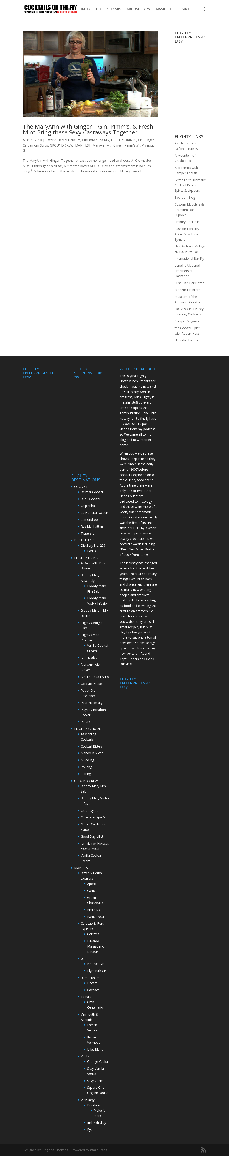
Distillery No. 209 (93, 545)
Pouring (86, 767)
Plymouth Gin (97, 971)
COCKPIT (81, 486)
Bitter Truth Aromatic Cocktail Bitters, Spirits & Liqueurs (190, 185)
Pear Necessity (91, 703)
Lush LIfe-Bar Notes (189, 283)
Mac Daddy (89, 657)
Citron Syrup (89, 810)
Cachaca (93, 990)
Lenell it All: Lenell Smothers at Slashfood (187, 270)
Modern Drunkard (187, 290)
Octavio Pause (91, 684)
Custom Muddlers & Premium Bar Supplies (189, 209)
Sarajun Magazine (188, 321)
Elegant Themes (55, 1150)
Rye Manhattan (92, 526)
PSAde (85, 722)
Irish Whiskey (96, 1122)
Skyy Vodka (95, 1081)
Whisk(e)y (88, 1100)
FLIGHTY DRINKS (108, 9)
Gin (140, 140)
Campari (93, 890)
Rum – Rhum (90, 977)
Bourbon (93, 1105)
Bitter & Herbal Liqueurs (62, 140)
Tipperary (87, 533)
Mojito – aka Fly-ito (95, 677)
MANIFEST (164, 9)
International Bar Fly (189, 258)
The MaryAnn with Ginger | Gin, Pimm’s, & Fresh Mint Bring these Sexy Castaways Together (88, 129)
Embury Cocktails (187, 222)
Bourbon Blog (185, 197)
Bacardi (92, 983)
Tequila (86, 996)
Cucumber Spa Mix (95, 140)
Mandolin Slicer (92, 753)
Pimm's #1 (132, 145)
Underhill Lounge (187, 340)
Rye (90, 1129)
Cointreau (94, 934)
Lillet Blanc (95, 1049)
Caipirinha (88, 506)
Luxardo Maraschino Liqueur (95, 946)
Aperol (92, 884)
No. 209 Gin (95, 964)
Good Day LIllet (92, 836)
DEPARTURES (187, 9)
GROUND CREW (138, 9)
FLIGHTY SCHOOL (87, 729)
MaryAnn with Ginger (108, 145)
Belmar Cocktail (92, 492)
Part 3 (91, 551)
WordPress (98, 1150)
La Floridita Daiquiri (95, 512)
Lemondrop (89, 519)
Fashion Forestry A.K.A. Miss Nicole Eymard (187, 234)
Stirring (86, 774)
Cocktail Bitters (92, 746)
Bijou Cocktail (91, 499)
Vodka (85, 1056)
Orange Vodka (97, 1061)
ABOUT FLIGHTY (78, 9)
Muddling (87, 760)
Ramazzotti (95, 916)
